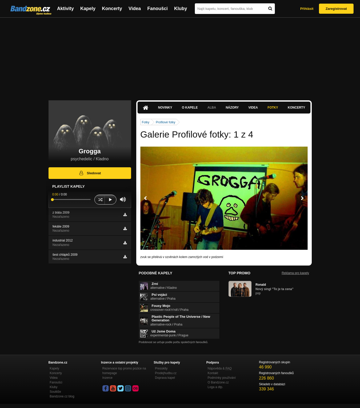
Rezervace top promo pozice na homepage (124, 371)
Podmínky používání (222, 378)
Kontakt (213, 373)
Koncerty (112, 8)
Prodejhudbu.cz (166, 373)
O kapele (190, 107)
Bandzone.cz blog (62, 396)
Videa (135, 8)
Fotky (273, 107)
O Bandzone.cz (218, 382)
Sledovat (89, 173)
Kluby (180, 8)
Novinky (165, 107)
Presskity (161, 368)
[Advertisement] (180, 56)
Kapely (87, 8)
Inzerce (107, 378)
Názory (232, 107)
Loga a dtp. (215, 387)
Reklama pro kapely (295, 273)
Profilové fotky (165, 122)
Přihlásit (306, 9)
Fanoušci (157, 8)
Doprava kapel (165, 378)
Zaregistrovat (336, 9)
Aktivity (65, 8)
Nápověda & (220, 368)
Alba (211, 107)
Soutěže (55, 392)
